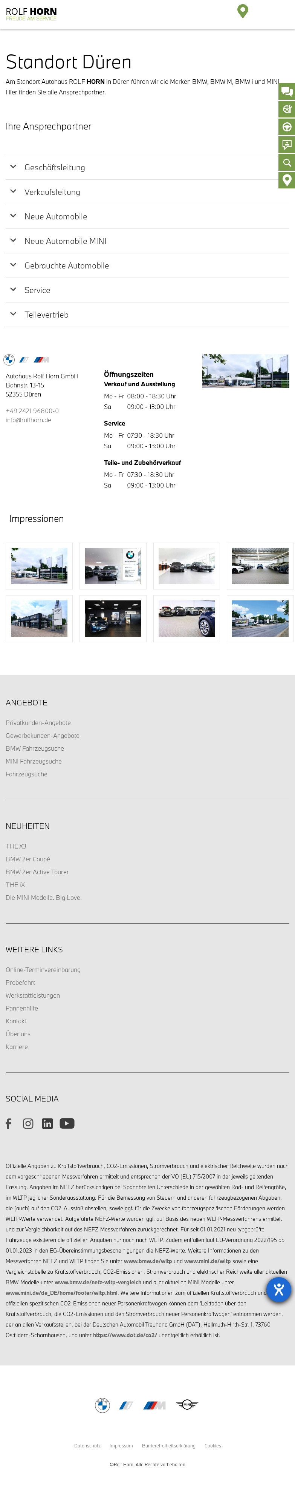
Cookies (213, 1445)
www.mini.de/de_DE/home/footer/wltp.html (62, 1292)
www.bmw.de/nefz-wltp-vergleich (98, 1282)
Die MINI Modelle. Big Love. (44, 897)
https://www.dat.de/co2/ (125, 1335)
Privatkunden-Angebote (38, 723)
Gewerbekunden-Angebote (42, 735)
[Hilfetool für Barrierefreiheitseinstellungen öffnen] (278, 1289)
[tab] (147, 167)
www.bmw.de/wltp (148, 1261)
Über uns (18, 1034)
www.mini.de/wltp (207, 1261)
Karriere (17, 1047)
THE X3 (16, 846)
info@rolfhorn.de (28, 420)
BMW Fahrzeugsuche (35, 748)
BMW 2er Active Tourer (37, 872)
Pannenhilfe (22, 1008)
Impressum (121, 1445)
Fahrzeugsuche (26, 774)
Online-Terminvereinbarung (43, 969)
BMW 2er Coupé (28, 859)
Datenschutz (87, 1445)
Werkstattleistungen (33, 995)
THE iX (15, 885)
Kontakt (16, 1021)
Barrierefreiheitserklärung (169, 1445)
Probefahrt (20, 982)
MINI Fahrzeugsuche (34, 761)
